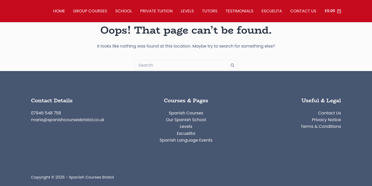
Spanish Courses (186, 113)
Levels (187, 11)
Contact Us (303, 11)
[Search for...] (180, 65)
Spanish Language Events (186, 140)
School (123, 11)
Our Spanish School (186, 120)
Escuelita (272, 11)
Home (59, 11)
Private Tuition (156, 11)
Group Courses (90, 11)
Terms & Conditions (321, 126)
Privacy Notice (326, 120)
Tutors (210, 11)
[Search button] (232, 65)
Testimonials (239, 11)
